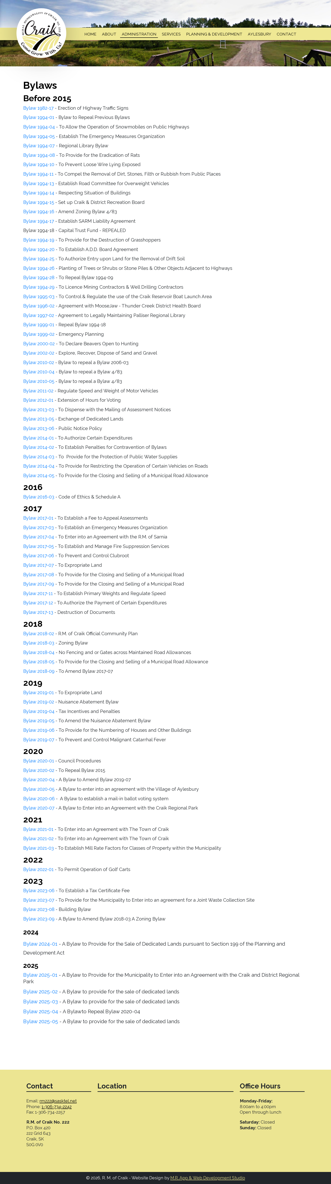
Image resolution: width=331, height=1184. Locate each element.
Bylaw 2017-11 (38, 593)
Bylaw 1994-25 (38, 258)
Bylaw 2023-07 (38, 900)
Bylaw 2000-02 (39, 343)
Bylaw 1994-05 (39, 136)
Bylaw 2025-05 (40, 1021)
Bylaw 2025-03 (40, 1001)
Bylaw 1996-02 (38, 306)
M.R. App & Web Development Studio (207, 1177)
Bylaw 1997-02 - (40, 315)
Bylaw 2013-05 (38, 419)
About (109, 34)
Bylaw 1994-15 (39, 202)
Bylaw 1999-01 (38, 324)
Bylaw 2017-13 (38, 612)
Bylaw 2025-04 (41, 1011)
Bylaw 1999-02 (39, 334)
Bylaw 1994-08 (39, 155)
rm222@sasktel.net (58, 1100)
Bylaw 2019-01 (38, 692)
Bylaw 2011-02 (38, 390)
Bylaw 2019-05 (39, 720)
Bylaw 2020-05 (39, 789)
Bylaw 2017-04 (38, 536)
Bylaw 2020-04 (39, 779)
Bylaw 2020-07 (38, 808)
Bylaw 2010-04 (38, 371)
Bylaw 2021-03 (38, 848)
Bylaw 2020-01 (38, 760)
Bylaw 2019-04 (39, 711)
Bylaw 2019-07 (39, 739)
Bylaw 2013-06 (38, 428)
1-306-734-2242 (57, 1106)
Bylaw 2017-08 (38, 574)
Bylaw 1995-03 (39, 296)
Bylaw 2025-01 (40, 975)
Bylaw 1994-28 (38, 277)
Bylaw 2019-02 (38, 702)
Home (90, 34)
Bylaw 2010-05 (38, 381)
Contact (286, 34)
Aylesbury (259, 34)
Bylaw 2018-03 (39, 643)
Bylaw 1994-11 (39, 174)
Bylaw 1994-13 (38, 183)
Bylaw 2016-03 (39, 497)
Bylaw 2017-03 (38, 527)
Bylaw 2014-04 (39, 466)
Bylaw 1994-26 (39, 268)
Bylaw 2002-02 (38, 353)
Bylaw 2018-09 (38, 671)
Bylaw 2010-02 (38, 362)
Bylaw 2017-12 (38, 602)
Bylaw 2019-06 (39, 730)
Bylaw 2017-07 (38, 565)
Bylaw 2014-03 (39, 456)
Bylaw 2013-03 (39, 409)
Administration (139, 34)
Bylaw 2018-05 (38, 661)
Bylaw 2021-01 (38, 829)
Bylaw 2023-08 (39, 909)
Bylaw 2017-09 (38, 584)
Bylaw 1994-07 (39, 145)
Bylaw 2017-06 (39, 555)
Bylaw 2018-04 (38, 652)
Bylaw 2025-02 (40, 992)
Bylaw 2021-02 (38, 838)
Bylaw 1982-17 (38, 108)
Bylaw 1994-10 (39, 164)
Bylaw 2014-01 (38, 438)
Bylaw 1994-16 (39, 211)
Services (171, 34)
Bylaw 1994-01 (38, 117)
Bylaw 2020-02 (38, 770)
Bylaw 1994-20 (38, 249)
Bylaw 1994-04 (39, 127)
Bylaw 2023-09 (38, 919)
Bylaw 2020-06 (39, 798)
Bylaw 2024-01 (40, 944)
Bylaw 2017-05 (39, 546)
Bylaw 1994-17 (38, 221)
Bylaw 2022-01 (38, 869)
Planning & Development (214, 34)
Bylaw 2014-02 (39, 447)
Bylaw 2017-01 (38, 518)
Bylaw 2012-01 (38, 400)
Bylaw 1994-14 (39, 192)
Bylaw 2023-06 (38, 890)
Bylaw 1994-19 (39, 240)
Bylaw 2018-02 (39, 633)
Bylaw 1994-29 (39, 287)
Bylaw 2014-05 (38, 475)
